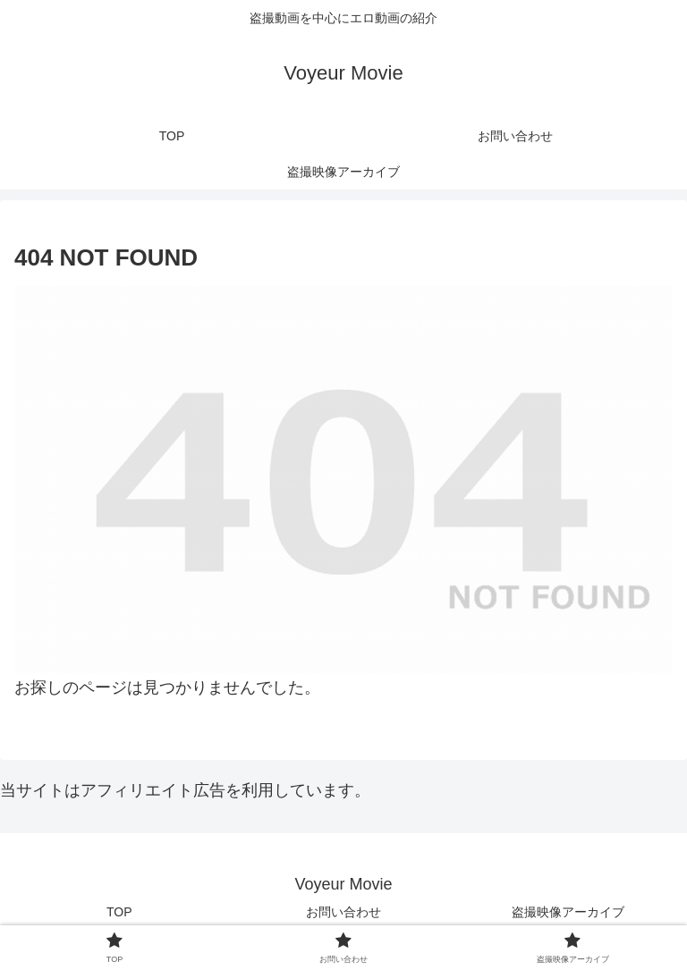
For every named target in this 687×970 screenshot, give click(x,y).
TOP (119, 912)
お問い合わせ (343, 912)
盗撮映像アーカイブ (568, 912)
